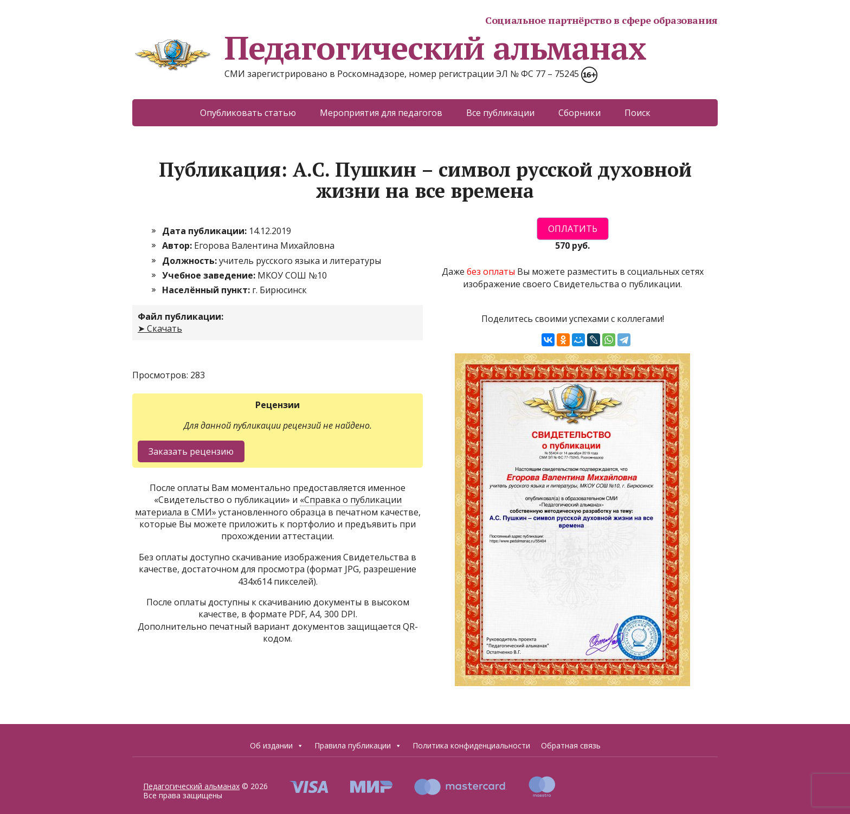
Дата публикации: (205, 231)
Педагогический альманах (389, 47)
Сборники (579, 113)
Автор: (178, 245)
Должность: (190, 261)
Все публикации (500, 113)
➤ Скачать (160, 328)
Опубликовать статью (248, 113)
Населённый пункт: (207, 290)
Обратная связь (571, 745)
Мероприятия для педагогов (381, 113)
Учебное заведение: (209, 275)
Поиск (637, 113)
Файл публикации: (180, 316)
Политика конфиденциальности (471, 745)
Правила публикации (358, 746)
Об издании (277, 746)
